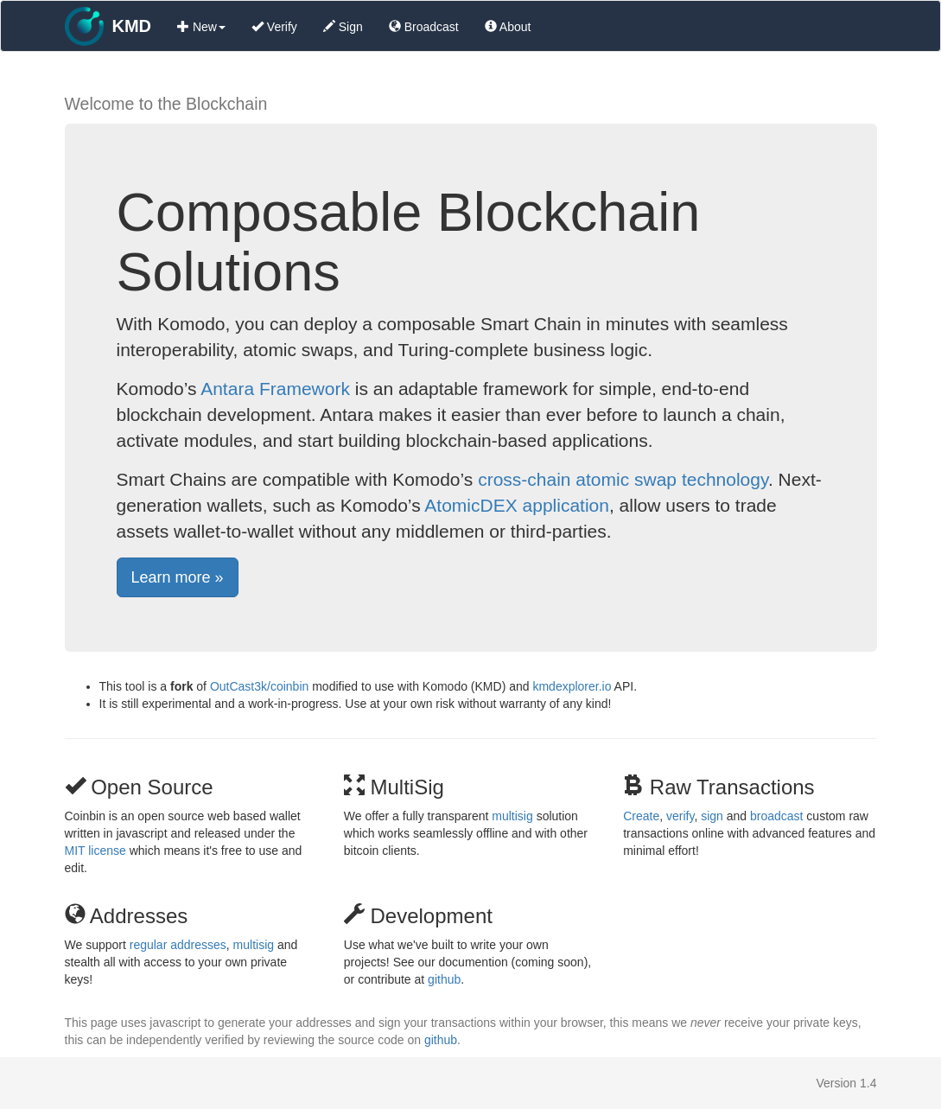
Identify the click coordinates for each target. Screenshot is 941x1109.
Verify (274, 27)
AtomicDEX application (516, 505)
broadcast (776, 816)
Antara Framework (275, 388)
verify (680, 816)
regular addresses (178, 945)
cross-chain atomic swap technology (623, 479)
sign (712, 816)
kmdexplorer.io (571, 686)
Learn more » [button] (177, 577)
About (508, 27)
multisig (512, 816)
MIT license (95, 850)
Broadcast (424, 27)
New (201, 27)
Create (641, 816)
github (444, 979)
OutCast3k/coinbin (259, 686)
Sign (343, 27)
